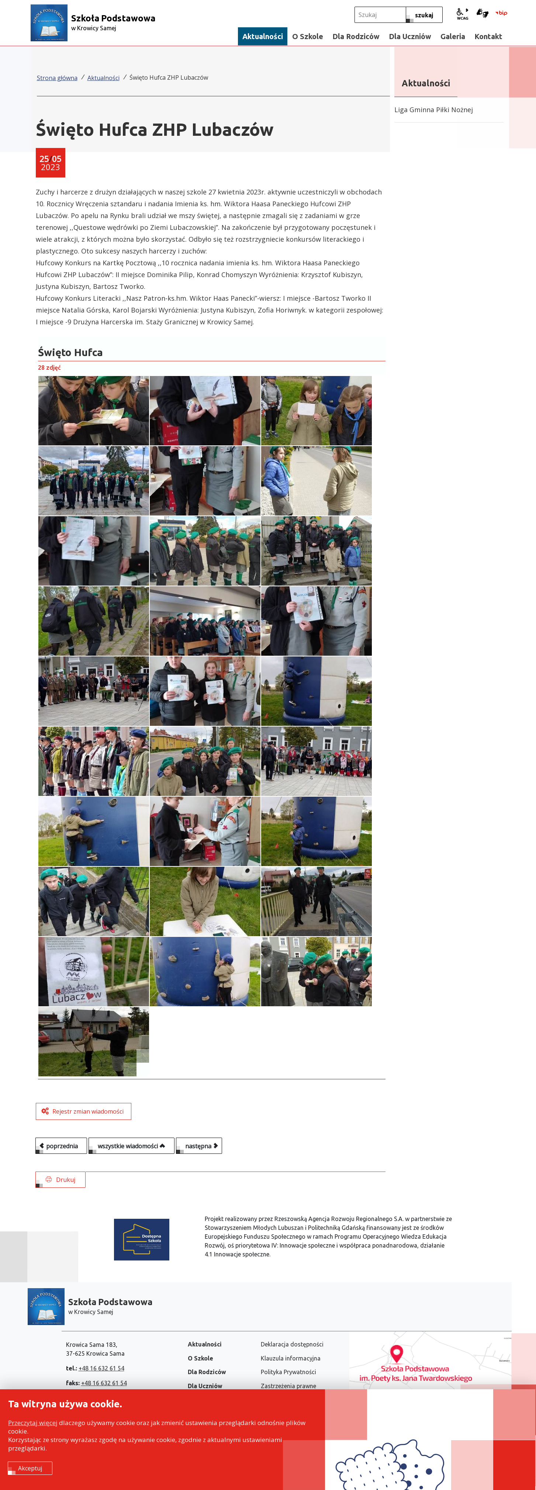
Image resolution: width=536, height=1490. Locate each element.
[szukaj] (424, 15)
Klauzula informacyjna (291, 1358)
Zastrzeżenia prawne (288, 1386)
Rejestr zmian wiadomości (88, 1111)
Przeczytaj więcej (33, 1422)
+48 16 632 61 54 (101, 1368)
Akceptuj (30, 1468)
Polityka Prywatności (288, 1372)
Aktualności (103, 78)
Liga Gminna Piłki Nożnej (433, 109)
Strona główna (57, 78)
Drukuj (60, 1180)
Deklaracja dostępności (292, 1344)
